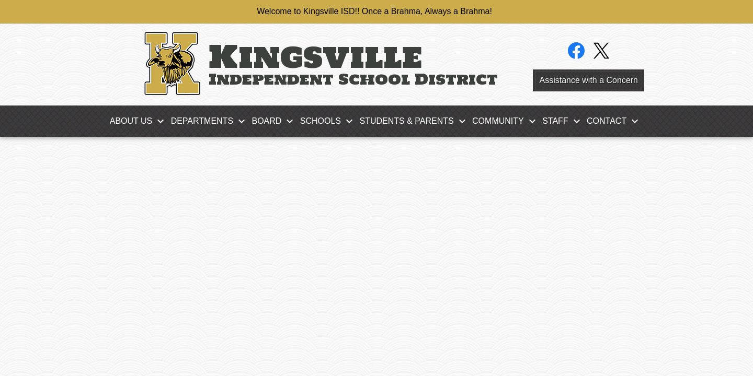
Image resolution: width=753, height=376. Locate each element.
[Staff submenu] (563, 121)
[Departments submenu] (210, 121)
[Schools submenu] (329, 121)
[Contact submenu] (615, 121)
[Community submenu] (506, 121)
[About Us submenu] (139, 121)
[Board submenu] (275, 121)
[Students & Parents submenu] (414, 121)
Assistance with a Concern (588, 80)
